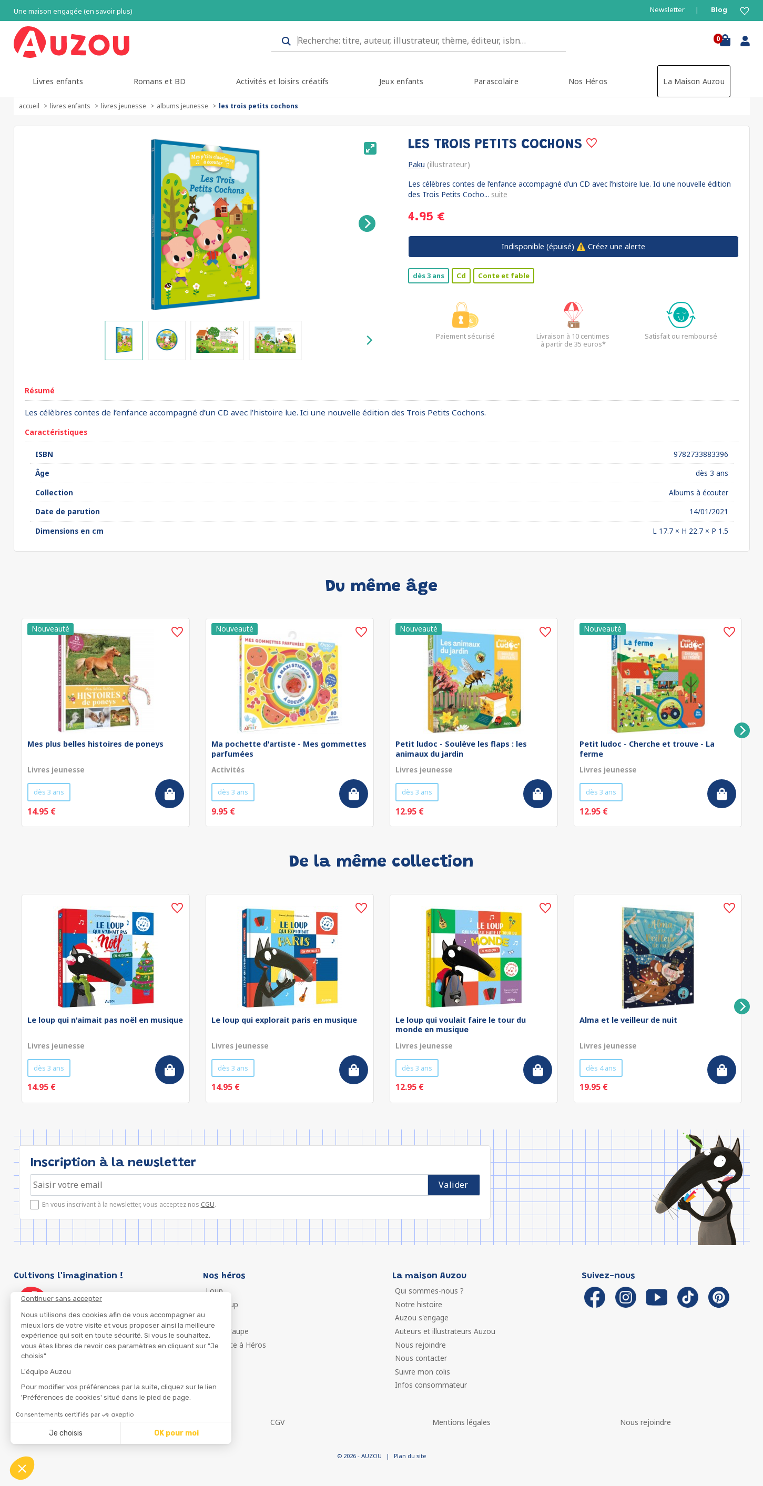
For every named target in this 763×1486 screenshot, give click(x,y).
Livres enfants (58, 81)
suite (499, 194)
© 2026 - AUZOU (359, 1456)
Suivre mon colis (422, 1372)
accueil (29, 105)
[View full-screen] (370, 148)
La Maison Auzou (694, 81)
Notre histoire (418, 1304)
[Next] (367, 223)
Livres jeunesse (123, 105)
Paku (416, 164)
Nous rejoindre (420, 1345)
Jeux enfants (401, 81)
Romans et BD (160, 81)
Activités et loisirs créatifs (282, 81)
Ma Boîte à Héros (236, 1345)
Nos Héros (587, 81)
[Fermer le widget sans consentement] (126, 1299)
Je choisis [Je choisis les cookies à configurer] (66, 1433)
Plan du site (410, 1456)
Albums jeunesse (182, 105)
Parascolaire (496, 81)
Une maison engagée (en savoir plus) (73, 11)
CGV (277, 1422)
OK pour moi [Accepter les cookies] (176, 1433)
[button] (22, 1468)
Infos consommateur (431, 1385)
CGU (208, 1204)
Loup (214, 1291)
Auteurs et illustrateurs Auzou (445, 1331)
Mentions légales (461, 1422)
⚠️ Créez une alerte (573, 246)
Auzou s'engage (422, 1317)
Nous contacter (421, 1358)
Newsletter (667, 10)
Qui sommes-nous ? (429, 1291)
